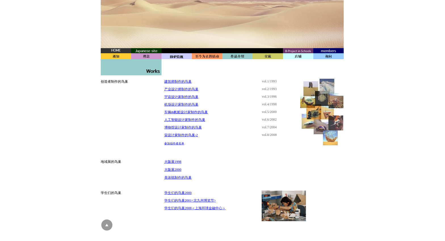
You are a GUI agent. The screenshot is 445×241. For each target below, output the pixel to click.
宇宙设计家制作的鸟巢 (181, 97)
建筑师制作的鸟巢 (178, 82)
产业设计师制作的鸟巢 (181, 89)
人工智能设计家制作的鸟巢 (184, 120)
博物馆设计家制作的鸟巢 (183, 127)
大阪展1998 (172, 162)
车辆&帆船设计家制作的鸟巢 (186, 112)
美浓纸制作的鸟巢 (178, 178)
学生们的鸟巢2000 (178, 193)
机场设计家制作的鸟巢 (181, 104)
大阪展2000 (172, 170)
